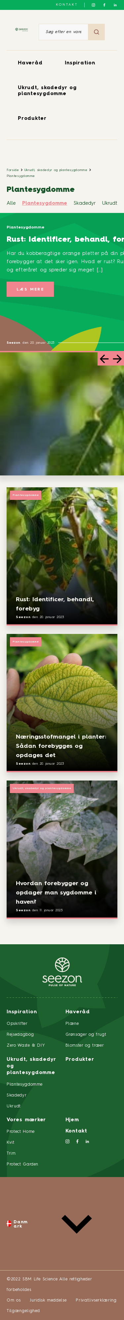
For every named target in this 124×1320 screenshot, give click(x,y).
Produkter (32, 118)
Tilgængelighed (23, 1311)
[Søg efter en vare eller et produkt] (63, 32)
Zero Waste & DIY (26, 1045)
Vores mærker (26, 1120)
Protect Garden (22, 1164)
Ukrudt (109, 203)
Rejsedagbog (20, 1034)
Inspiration (80, 63)
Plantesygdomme (21, 176)
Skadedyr (85, 203)
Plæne (72, 1024)
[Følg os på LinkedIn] (115, 5)
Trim (11, 1153)
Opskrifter (17, 1024)
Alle (11, 203)
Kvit (11, 1142)
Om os (14, 1300)
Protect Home (21, 1131)
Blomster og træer (84, 1045)
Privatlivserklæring (96, 1300)
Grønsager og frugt (85, 1034)
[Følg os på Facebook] (104, 5)
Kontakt (67, 4)
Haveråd (30, 63)
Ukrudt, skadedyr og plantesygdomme (56, 170)
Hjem (72, 1120)
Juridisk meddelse (48, 1300)
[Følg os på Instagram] (93, 5)
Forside (13, 170)
